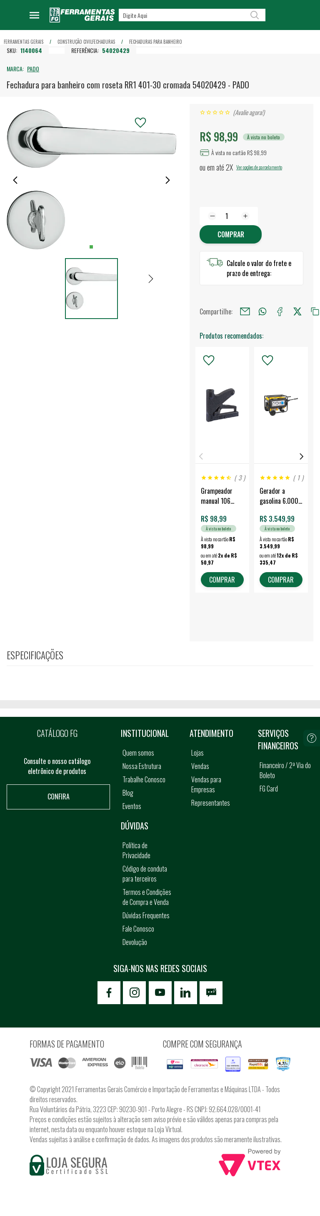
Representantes (210, 803)
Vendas (200, 766)
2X (229, 167)
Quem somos (138, 753)
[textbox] (192, 15)
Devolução (134, 942)
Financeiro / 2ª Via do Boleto (285, 770)
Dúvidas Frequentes (146, 915)
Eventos (131, 806)
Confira (59, 796)
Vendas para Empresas (206, 784)
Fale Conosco (138, 929)
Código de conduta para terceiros (144, 874)
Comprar (231, 234)
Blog (127, 793)
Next (302, 456)
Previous (201, 456)
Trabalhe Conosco (143, 779)
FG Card (269, 789)
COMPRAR (222, 580)
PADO (33, 68)
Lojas (197, 753)
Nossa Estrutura (141, 766)
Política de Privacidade (136, 850)
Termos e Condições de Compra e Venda (146, 897)
